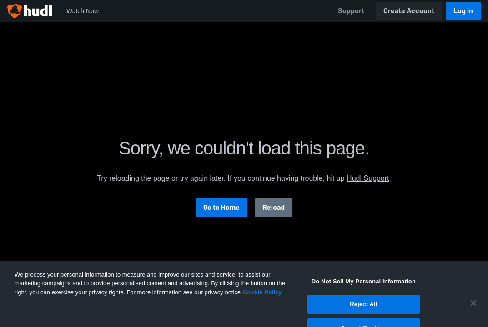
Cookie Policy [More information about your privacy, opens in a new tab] (262, 302)
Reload (273, 207)
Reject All (363, 315)
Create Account (408, 11)
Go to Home (221, 207)
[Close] (473, 313)
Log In (463, 11)
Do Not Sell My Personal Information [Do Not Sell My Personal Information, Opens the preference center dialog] (364, 291)
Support (351, 11)
